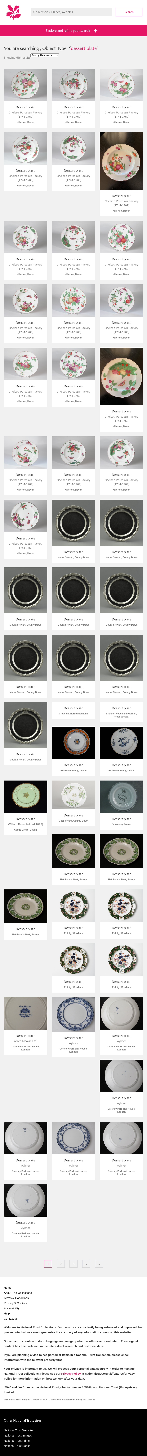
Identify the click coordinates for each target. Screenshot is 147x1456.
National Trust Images (18, 1435)
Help (7, 1313)
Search (129, 12)
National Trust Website (18, 1430)
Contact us (11, 1318)
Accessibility (12, 1308)
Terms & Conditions (16, 1298)
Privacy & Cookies (15, 1303)
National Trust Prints (17, 1440)
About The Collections (18, 1292)
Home (7, 1287)
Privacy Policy (71, 1373)
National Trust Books (17, 1445)
